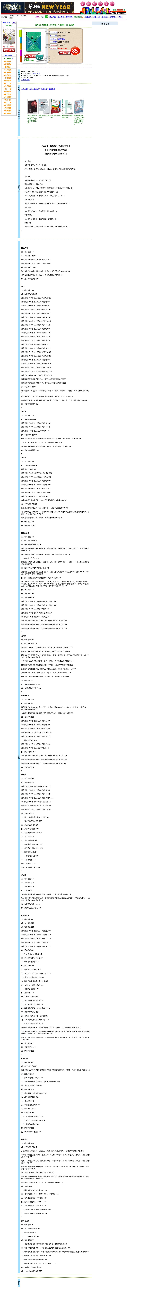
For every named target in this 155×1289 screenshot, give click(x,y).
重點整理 (52, 89)
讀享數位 (61, 39)
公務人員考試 (34, 89)
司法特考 (44, 89)
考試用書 (24, 89)
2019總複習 (35, 73)
